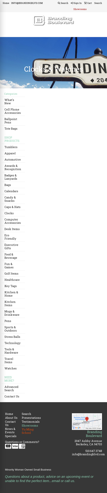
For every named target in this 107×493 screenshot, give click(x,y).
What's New (9, 101)
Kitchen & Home (11, 293)
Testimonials (28, 421)
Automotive (12, 159)
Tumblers (10, 147)
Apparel (10, 153)
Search (63, 3)
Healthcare (12, 280)
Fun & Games (9, 265)
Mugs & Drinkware (11, 313)
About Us (11, 418)
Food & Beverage (10, 256)
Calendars (11, 191)
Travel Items (8, 360)
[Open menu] (101, 33)
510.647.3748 (93, 451)
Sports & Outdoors (10, 328)
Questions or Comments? (22, 442)
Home (6, 3)
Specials (10, 436)
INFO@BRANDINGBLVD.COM (27, 3)
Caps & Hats (12, 207)
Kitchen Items (10, 303)
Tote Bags (10, 128)
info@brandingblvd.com (88, 454)
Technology (12, 343)
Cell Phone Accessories (12, 111)
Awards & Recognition (12, 167)
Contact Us (11, 396)
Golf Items (11, 273)
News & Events (10, 430)
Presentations (28, 418)
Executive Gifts (11, 246)
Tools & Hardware (11, 350)
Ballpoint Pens (10, 120)
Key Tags (10, 286)
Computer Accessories (12, 221)
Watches (10, 368)
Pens (7, 321)
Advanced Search (11, 388)
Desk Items (12, 229)
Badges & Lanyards (10, 176)
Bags (7, 185)
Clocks (9, 213)
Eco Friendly (10, 236)
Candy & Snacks (10, 199)
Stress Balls (12, 337)
